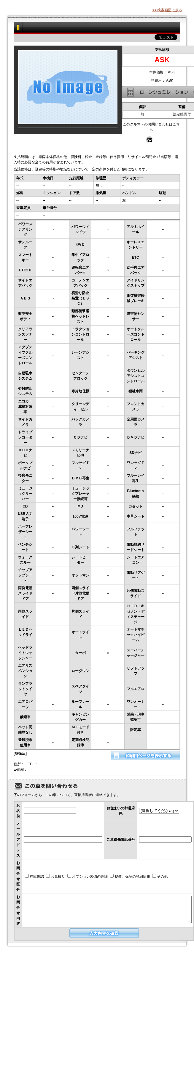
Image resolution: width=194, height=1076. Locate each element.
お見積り (55, 876)
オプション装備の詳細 (87, 876)
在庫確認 (34, 876)
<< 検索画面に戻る (167, 10)
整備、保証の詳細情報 (130, 876)
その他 (160, 876)
